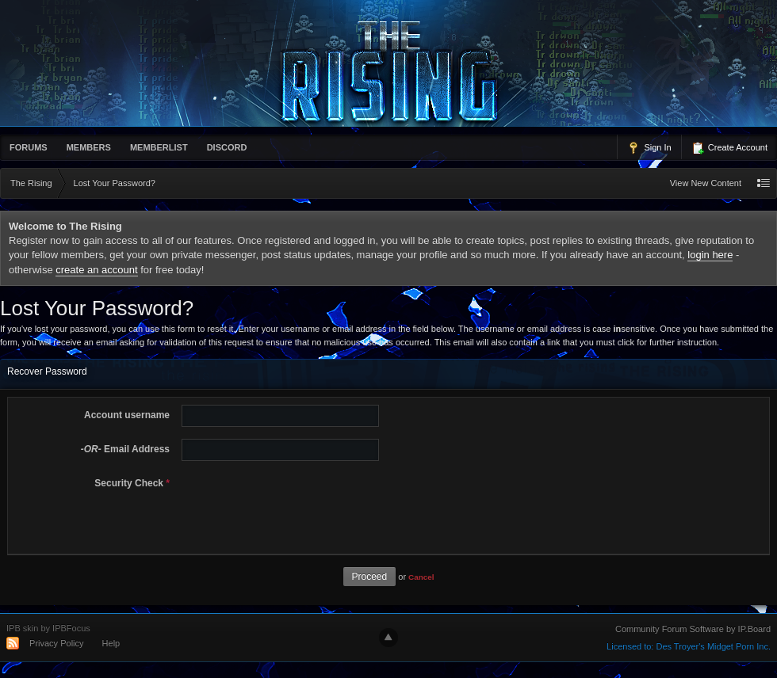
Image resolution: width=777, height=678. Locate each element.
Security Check (132, 483)
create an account (96, 270)
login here (710, 255)
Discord (227, 147)
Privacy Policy (56, 643)
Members (89, 147)
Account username (127, 415)
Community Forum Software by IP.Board (693, 629)
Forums (29, 147)
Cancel (421, 577)
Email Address (125, 449)
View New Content (705, 183)
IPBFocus (71, 628)
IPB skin (22, 628)
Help (111, 643)
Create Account (729, 148)
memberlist (159, 147)
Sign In (649, 148)
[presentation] (296, 504)
